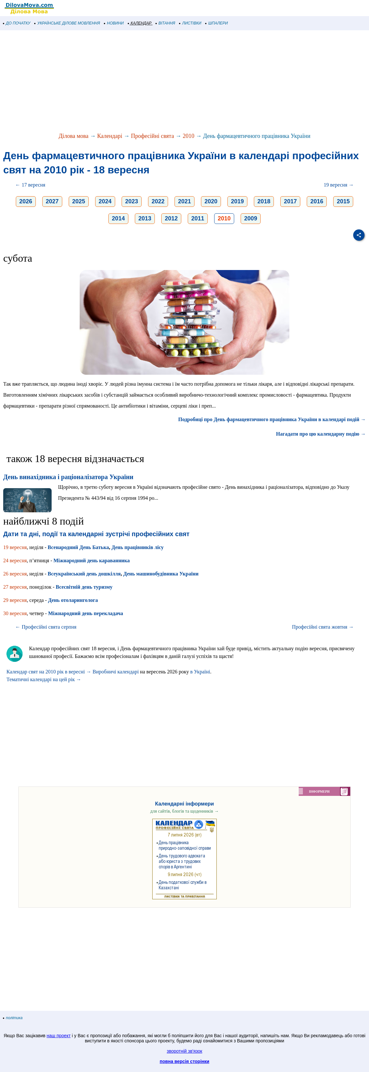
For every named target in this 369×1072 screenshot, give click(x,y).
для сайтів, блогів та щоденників (184, 811)
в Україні (200, 671)
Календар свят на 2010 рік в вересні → (48, 671)
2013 (144, 218)
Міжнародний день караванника (92, 560)
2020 (210, 201)
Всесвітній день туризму (84, 587)
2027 (52, 201)
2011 (197, 218)
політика (13, 1018)
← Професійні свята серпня (45, 627)
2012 (171, 218)
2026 (25, 201)
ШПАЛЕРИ (216, 23)
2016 (316, 201)
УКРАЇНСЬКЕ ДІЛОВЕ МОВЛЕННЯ (67, 23)
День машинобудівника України (160, 573)
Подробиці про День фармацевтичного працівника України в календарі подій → (272, 419)
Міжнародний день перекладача (85, 613)
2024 (105, 201)
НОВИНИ (114, 23)
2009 (250, 218)
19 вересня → (339, 185)
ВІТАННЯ (165, 23)
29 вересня (15, 600)
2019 (237, 201)
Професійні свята (152, 136)
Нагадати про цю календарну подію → (321, 434)
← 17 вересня (30, 185)
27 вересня (15, 587)
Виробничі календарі (116, 671)
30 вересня (15, 613)
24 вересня (15, 560)
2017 (290, 201)
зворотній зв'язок (184, 1051)
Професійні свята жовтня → (323, 627)
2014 (118, 218)
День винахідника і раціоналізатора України (68, 476)
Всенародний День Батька (78, 547)
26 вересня (15, 573)
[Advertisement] (184, 82)
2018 (263, 201)
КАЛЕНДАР (140, 23)
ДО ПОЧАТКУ (16, 23)
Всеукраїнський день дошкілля (84, 573)
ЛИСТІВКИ (190, 23)
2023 (131, 201)
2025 (78, 201)
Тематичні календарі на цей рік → (43, 679)
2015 (343, 201)
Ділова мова (74, 136)
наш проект (59, 1035)
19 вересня (15, 547)
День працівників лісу (138, 547)
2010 (188, 136)
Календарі (109, 136)
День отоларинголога (73, 600)
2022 (158, 201)
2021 (184, 201)
